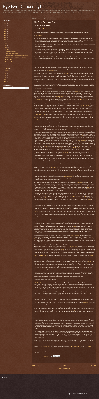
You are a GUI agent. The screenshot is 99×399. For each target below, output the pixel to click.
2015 (5, 41)
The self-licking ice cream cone (11, 53)
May (6, 45)
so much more (65, 275)
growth (74, 226)
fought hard (36, 275)
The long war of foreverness (11, 61)
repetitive (45, 197)
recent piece (67, 73)
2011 (5, 79)
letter (88, 187)
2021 (5, 29)
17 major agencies (74, 235)
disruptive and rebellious (85, 297)
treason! (74, 196)
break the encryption (73, 246)
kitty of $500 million (39, 99)
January (7, 70)
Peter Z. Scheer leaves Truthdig (11, 63)
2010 (5, 81)
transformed (86, 302)
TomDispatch (47, 29)
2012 (5, 77)
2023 (5, 25)
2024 (5, 23)
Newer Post (35, 365)
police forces (43, 255)
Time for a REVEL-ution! (10, 59)
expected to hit (40, 106)
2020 (5, 31)
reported (63, 249)
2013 (5, 75)
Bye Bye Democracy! (22, 6)
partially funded (74, 310)
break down (54, 263)
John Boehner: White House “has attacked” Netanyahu (16, 66)
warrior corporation (81, 140)
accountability (85, 238)
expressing (53, 167)
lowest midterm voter (40, 114)
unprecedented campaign (59, 213)
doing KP (51, 144)
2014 (5, 73)
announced (90, 261)
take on (89, 199)
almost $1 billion (83, 99)
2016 (5, 39)
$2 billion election (85, 105)
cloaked (51, 275)
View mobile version (64, 368)
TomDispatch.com (75, 346)
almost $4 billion (53, 112)
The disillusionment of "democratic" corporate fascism (16, 55)
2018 (5, 35)
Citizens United (72, 103)
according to (36, 266)
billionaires (77, 91)
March (6, 49)
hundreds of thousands (78, 147)
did (85, 196)
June (6, 43)
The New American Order (10, 51)
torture (55, 147)
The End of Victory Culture (44, 346)
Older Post (93, 365)
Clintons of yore (79, 125)
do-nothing (79, 182)
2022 (5, 27)
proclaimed (45, 194)
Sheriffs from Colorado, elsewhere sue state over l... (16, 57)
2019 (5, 33)
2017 (5, 37)
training (45, 146)
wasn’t (81, 135)
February (7, 68)
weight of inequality (40, 119)
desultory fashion (68, 176)
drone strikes (61, 147)
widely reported (59, 96)
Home (64, 365)
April (6, 47)
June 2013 (91, 255)
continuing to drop (82, 112)
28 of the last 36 (50, 70)
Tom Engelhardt (38, 35)
